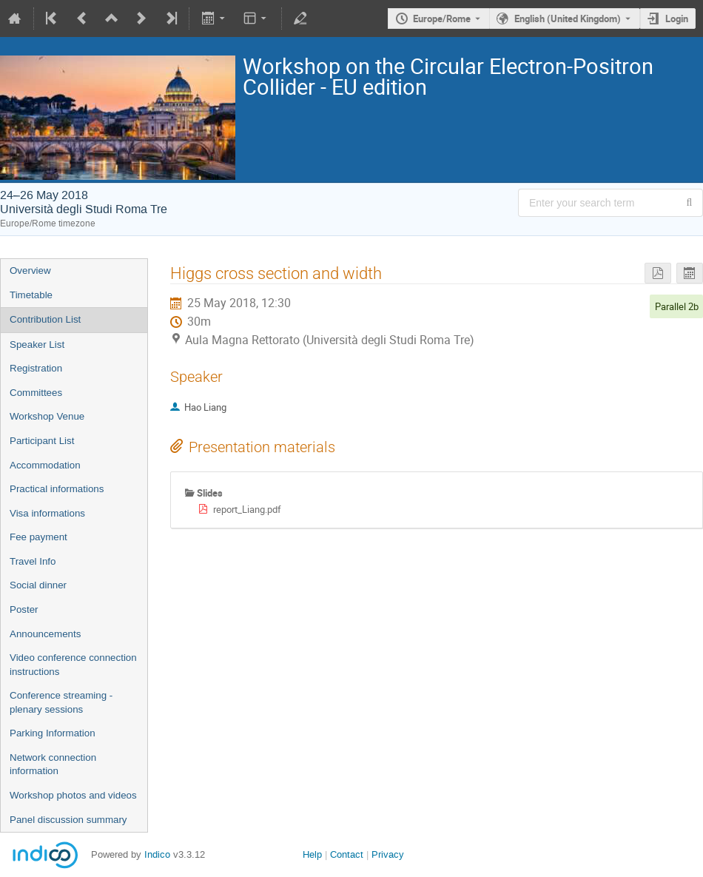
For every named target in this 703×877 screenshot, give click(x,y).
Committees (36, 392)
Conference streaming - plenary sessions (61, 702)
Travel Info (33, 561)
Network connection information (53, 764)
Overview (30, 270)
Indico (157, 854)
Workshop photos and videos (73, 795)
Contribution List (45, 319)
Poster (24, 609)
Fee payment (38, 536)
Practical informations (57, 488)
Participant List (42, 440)
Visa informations (47, 513)
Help (312, 854)
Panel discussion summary (68, 819)
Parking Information (52, 733)
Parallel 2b (677, 306)
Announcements (45, 633)
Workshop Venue (47, 416)
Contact (346, 854)
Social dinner (38, 585)
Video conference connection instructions (73, 664)
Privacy (387, 854)
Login (676, 18)
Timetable (31, 294)
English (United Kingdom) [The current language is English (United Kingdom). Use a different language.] (567, 18)
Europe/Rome (442, 18)
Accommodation (45, 465)
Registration (36, 368)
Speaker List (37, 344)
